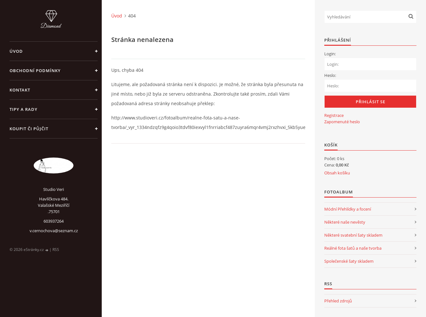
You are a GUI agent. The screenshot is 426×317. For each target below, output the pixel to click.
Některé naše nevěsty (344, 222)
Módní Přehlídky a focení (347, 209)
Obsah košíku (337, 173)
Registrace (334, 115)
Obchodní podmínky (35, 70)
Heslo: (330, 75)
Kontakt (20, 90)
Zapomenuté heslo (342, 122)
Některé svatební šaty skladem (353, 235)
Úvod (16, 51)
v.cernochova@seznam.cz (54, 230)
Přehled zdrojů (338, 301)
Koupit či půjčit (29, 129)
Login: (330, 54)
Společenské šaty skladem (349, 261)
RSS (55, 249)
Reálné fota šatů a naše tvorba (352, 248)
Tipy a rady (24, 109)
